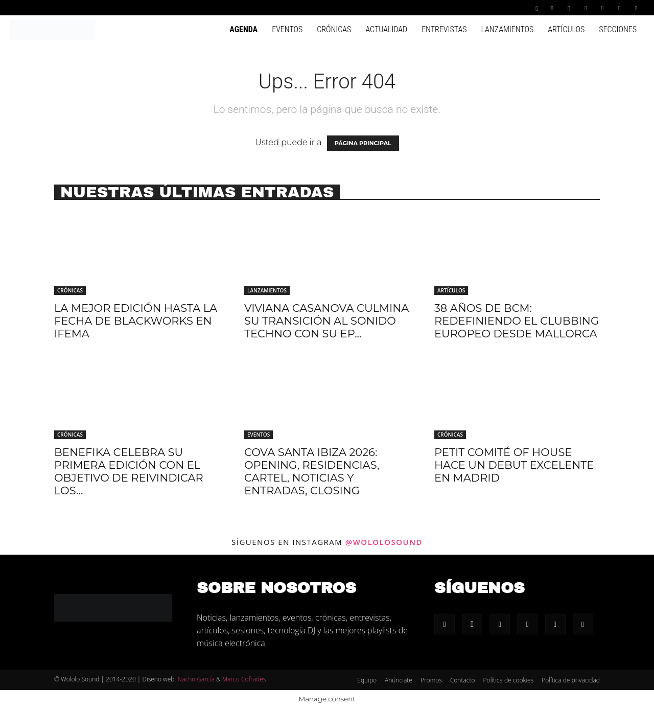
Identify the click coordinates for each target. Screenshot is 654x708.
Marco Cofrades (244, 679)
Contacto (462, 680)
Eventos (287, 29)
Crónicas (334, 29)
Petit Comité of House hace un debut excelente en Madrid (514, 465)
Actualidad (386, 29)
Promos (431, 680)
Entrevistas (444, 29)
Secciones (618, 29)
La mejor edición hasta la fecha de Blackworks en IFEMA (135, 321)
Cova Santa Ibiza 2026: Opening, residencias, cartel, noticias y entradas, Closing (311, 471)
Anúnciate (398, 680)
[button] (537, 7)
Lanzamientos (507, 29)
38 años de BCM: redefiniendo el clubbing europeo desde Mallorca (516, 321)
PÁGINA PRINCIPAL (363, 143)
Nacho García (195, 679)
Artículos (566, 29)
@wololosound (384, 542)
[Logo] (53, 29)
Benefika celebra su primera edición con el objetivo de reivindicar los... (128, 471)
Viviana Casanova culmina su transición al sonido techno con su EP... (326, 321)
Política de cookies (508, 680)
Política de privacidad (571, 680)
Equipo (367, 680)
